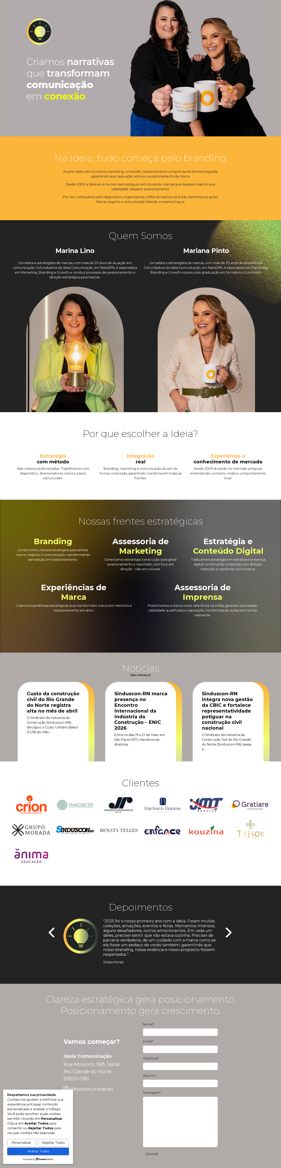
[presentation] (52, 933)
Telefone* (151, 1058)
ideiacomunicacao (91, 1089)
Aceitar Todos (38, 1151)
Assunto (149, 1075)
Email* (148, 1041)
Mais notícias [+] (141, 675)
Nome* (148, 1024)
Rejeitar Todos (53, 1143)
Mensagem (152, 1093)
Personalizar (21, 1143)
